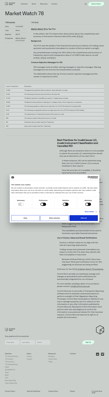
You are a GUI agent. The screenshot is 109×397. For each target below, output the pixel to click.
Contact (54, 4)
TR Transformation (11, 356)
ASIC (7, 372)
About (29, 353)
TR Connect (9, 359)
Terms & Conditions (33, 391)
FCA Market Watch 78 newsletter (89, 269)
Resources (52, 353)
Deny (25, 218)
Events (29, 356)
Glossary (51, 356)
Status (72, 391)
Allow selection (54, 218)
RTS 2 (43, 58)
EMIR (7, 367)
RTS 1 (38, 58)
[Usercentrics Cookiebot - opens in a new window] (89, 177)
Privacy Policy (10, 391)
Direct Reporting (11, 383)
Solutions (8, 353)
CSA (6, 378)
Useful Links (52, 359)
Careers (29, 359)
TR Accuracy (9, 362)
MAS (7, 375)
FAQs (50, 362)
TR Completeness (11, 364)
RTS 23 (80, 36)
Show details (89, 211)
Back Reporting (10, 380)
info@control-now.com (80, 286)
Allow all (84, 218)
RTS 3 (53, 58)
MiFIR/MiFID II (10, 370)
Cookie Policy (53, 391)
